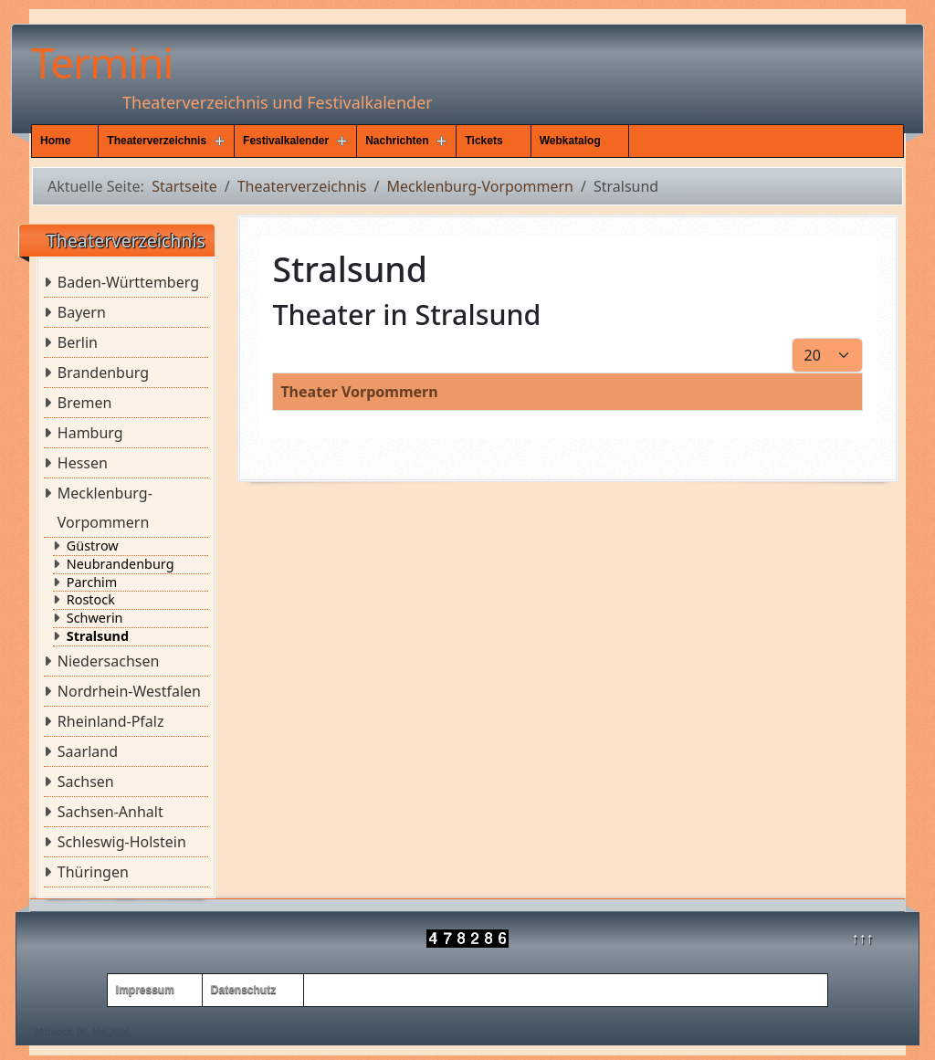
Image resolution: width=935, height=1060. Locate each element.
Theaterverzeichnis (156, 140)
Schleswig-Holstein (122, 842)
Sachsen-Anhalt (110, 812)
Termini (102, 62)
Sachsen (86, 781)
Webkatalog (570, 140)
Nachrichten (396, 140)
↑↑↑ (863, 938)
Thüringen (93, 872)
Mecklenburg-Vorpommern (105, 507)
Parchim (92, 582)
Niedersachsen (109, 661)
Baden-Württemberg (128, 282)
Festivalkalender (286, 140)
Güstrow (93, 546)
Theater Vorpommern (358, 392)
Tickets (483, 140)
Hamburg (90, 433)
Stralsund (98, 636)
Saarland (88, 751)
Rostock (91, 600)
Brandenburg (103, 372)
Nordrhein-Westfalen (129, 691)
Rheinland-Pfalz (111, 721)
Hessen (83, 463)
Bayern (82, 312)
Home (55, 140)
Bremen (85, 403)
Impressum (145, 989)
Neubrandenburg (120, 564)
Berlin (78, 342)
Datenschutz (243, 989)
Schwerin (95, 618)
